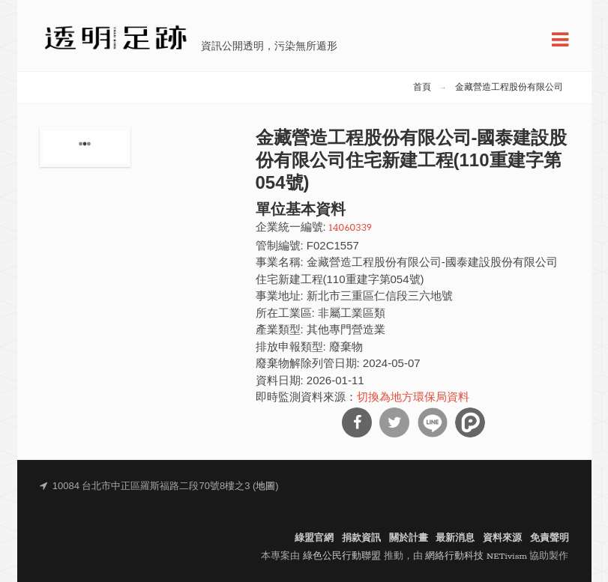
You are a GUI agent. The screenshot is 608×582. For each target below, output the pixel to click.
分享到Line (433, 422)
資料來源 (502, 538)
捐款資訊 (361, 538)
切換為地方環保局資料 (413, 398)
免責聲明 (549, 538)
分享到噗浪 (470, 422)
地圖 (265, 486)
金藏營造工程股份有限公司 (509, 87)
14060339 (350, 228)
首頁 (422, 87)
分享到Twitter (394, 422)
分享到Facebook (357, 422)
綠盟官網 (314, 538)
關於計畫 (408, 538)
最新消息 (455, 538)
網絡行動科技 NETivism (476, 556)
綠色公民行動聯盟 (342, 556)
